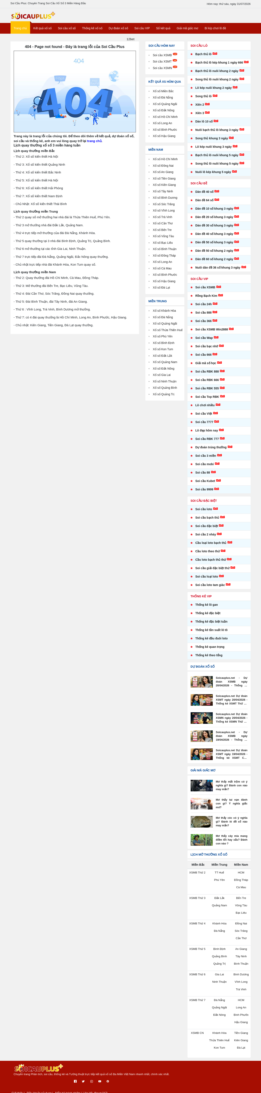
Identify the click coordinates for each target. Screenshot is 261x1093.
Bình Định (169, 350)
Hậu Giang (169, 284)
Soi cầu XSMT (165, 64)
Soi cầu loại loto (206, 579)
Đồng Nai (168, 168)
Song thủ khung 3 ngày (211, 141)
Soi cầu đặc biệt (206, 529)
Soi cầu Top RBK (207, 400)
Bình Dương (170, 200)
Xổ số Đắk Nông (164, 113)
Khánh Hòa (170, 314)
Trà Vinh (168, 220)
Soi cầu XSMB (166, 58)
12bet (131, 42)
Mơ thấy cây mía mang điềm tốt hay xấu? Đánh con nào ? (232, 843)
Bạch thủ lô (203, 57)
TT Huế (219, 875)
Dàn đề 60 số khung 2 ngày (214, 262)
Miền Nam (156, 152)
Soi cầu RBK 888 (207, 374)
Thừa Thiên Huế (219, 1041)
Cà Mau (167, 271)
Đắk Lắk (167, 363)
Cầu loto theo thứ (207, 554)
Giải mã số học (205, 366)
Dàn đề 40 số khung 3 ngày (214, 237)
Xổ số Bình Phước (166, 132)
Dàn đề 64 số (204, 203)
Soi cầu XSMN (166, 71)
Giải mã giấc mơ (187, 31)
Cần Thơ (168, 226)
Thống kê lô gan (206, 608)
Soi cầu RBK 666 (207, 383)
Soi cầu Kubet (205, 484)
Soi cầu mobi (204, 467)
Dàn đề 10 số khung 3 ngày (214, 211)
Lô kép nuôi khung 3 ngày (213, 150)
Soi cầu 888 (203, 315)
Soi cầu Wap (204, 341)
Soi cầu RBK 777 (207, 442)
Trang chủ (20, 31)
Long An (168, 265)
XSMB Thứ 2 (197, 875)
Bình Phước (170, 278)
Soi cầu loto (203, 512)
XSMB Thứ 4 (197, 926)
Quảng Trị (169, 402)
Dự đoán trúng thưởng (210, 450)
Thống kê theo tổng (208, 658)
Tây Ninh (168, 194)
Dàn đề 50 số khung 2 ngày (214, 254)
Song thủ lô (203, 99)
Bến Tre (167, 233)
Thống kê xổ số (92, 31)
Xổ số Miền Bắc (164, 94)
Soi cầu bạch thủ (207, 520)
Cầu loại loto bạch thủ (210, 546)
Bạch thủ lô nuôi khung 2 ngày (216, 74)
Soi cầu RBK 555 (207, 391)
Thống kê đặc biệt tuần (211, 624)
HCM (241, 875)
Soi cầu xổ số (67, 31)
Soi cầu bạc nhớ (206, 349)
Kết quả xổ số (42, 31)
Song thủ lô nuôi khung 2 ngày (216, 82)
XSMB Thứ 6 (197, 976)
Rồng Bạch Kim (206, 299)
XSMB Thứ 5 (197, 951)
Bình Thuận (170, 252)
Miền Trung (158, 304)
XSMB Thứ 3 (197, 901)
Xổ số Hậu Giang (165, 139)
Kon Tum (168, 357)
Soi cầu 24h (203, 307)
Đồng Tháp (170, 258)
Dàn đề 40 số (204, 195)
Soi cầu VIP (142, 31)
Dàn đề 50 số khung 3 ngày (214, 245)
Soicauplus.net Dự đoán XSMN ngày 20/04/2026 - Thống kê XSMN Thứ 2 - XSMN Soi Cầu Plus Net (232, 721)
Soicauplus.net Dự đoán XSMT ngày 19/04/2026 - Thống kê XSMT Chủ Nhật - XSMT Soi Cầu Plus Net (232, 757)
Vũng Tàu (169, 239)
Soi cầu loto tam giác (210, 588)
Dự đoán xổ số (118, 31)
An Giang (168, 175)
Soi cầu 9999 (204, 492)
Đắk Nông (169, 376)
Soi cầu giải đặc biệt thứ (212, 571)
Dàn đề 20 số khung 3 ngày (214, 220)
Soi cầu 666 (203, 357)
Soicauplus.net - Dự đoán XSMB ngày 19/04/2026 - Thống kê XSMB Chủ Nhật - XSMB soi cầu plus (232, 739)
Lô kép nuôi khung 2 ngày (213, 91)
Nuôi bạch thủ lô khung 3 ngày (216, 133)
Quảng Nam (170, 370)
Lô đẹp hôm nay (206, 433)
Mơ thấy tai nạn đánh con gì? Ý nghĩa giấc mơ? (232, 804)
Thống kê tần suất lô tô (211, 633)
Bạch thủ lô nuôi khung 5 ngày (216, 158)
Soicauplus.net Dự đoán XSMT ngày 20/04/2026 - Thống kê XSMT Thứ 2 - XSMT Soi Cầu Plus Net (232, 703)
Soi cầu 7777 (204, 425)
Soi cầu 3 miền (205, 459)
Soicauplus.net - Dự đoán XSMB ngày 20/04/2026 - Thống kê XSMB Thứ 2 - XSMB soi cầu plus (232, 685)
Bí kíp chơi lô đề (215, 31)
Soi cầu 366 (203, 324)
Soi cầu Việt (203, 416)
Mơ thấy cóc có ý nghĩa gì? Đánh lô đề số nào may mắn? (232, 825)
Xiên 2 (199, 107)
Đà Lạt (166, 290)
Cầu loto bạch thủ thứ (210, 562)
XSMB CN (197, 1034)
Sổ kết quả (163, 31)
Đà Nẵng (168, 320)
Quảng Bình (170, 395)
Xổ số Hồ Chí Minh (166, 120)
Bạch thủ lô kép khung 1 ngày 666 (219, 65)
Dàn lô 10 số (204, 124)
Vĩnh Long (169, 213)
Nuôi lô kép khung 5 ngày (213, 175)
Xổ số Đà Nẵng (164, 100)
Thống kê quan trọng (209, 650)
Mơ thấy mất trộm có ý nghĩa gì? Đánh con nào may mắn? (232, 788)
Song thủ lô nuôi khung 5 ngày (216, 166)
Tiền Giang (169, 181)
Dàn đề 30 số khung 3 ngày (214, 228)
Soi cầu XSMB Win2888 (211, 332)
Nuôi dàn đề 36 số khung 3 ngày (217, 270)
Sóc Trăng (169, 207)
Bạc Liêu (168, 246)
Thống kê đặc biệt (207, 616)
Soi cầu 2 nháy (205, 537)
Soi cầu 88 (202, 475)
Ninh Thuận (170, 389)
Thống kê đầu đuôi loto (211, 641)
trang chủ (94, 144)
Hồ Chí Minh (171, 162)
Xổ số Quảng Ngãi (166, 107)
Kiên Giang (170, 188)
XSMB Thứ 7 (197, 1001)
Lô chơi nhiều (205, 408)
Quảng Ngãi (170, 326)
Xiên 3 (199, 116)
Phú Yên (168, 344)
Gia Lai (167, 383)
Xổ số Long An (163, 126)
